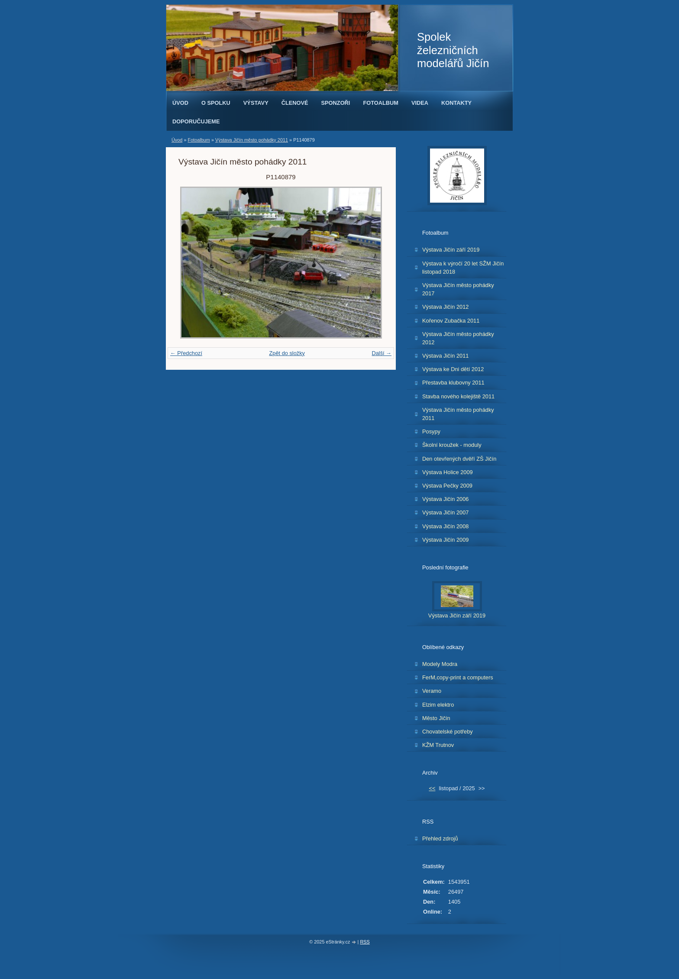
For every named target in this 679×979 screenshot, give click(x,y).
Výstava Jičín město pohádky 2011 (251, 139)
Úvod (180, 103)
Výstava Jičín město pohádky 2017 (458, 289)
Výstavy (255, 103)
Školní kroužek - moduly (452, 445)
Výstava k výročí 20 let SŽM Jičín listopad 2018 (463, 267)
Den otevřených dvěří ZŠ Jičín (459, 459)
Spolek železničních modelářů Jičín (453, 50)
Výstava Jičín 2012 (445, 307)
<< (432, 788)
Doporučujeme (196, 121)
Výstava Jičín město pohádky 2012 (458, 338)
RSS (364, 941)
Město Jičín (436, 718)
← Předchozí (186, 353)
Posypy (431, 431)
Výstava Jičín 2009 (445, 539)
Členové (294, 103)
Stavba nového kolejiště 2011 (458, 396)
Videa (419, 103)
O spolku (215, 103)
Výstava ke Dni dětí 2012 (453, 369)
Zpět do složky (287, 353)
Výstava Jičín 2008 (445, 526)
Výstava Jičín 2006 (445, 499)
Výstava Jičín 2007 (445, 512)
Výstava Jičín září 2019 (450, 249)
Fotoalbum (380, 103)
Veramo (431, 691)
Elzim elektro (438, 704)
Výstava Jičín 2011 (445, 355)
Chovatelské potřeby (447, 731)
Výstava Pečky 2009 (447, 485)
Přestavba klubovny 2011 (453, 382)
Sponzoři (335, 103)
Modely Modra (439, 664)
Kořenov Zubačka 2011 (450, 320)
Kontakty (456, 103)
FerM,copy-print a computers (457, 677)
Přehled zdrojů (440, 838)
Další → (381, 353)
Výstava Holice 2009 (447, 472)
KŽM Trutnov (438, 745)
